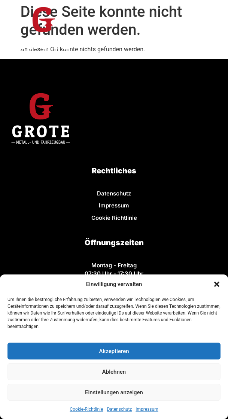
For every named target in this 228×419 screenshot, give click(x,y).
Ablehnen (114, 371)
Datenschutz (119, 409)
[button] (217, 284)
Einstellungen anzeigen (114, 392)
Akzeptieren (114, 351)
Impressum (147, 409)
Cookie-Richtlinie (86, 409)
